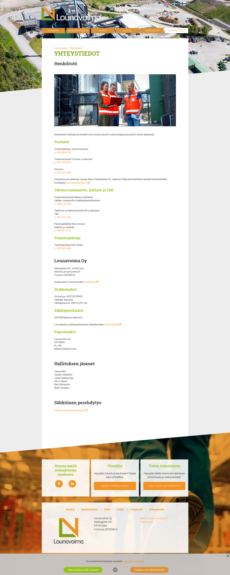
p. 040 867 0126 (62, 230)
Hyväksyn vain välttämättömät (149, 570)
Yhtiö (102, 30)
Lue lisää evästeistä (134, 561)
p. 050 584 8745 (62, 152)
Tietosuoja (146, 521)
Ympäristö (152, 30)
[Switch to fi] (183, 3)
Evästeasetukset (115, 570)
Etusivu (53, 30)
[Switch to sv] (175, 3)
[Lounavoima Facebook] (59, 484)
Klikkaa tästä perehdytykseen (69, 410)
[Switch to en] (167, 3)
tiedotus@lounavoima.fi (154, 518)
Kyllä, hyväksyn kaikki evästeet (83, 570)
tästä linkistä (111, 324)
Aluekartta (90, 282)
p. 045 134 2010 (62, 162)
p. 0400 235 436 (62, 203)
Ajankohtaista (78, 30)
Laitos (127, 30)
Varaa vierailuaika (115, 485)
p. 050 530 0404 (62, 248)
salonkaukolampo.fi (76, 182)
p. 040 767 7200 (62, 217)
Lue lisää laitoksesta (164, 485)
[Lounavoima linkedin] (72, 484)
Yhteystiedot (176, 30)
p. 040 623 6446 (62, 172)
